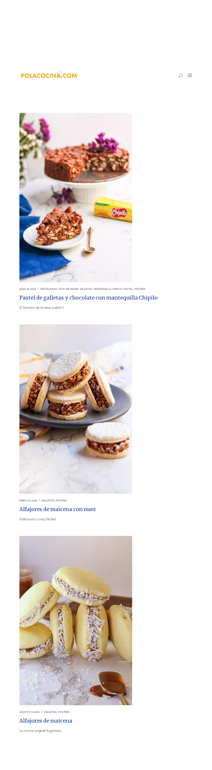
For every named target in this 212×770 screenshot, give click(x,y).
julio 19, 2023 (27, 289)
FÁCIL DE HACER (68, 289)
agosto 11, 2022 (29, 712)
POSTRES (139, 289)
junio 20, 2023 (28, 500)
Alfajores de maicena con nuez (57, 509)
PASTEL (128, 289)
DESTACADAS (48, 289)
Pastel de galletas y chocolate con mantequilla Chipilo (88, 297)
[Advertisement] (106, 33)
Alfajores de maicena (45, 720)
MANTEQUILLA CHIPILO (108, 289)
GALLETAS (86, 289)
